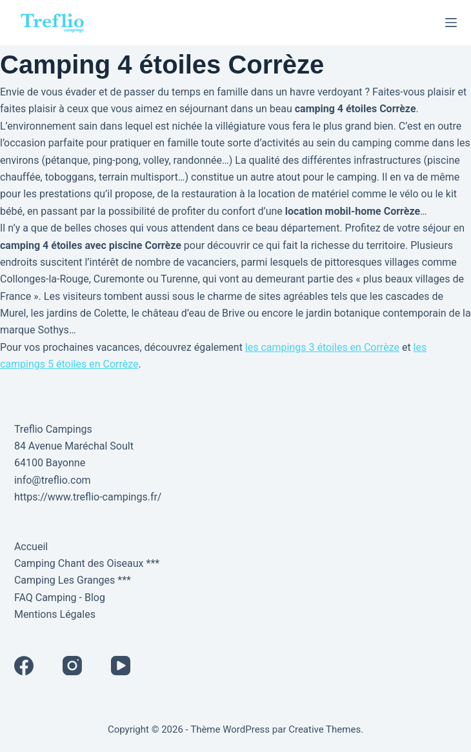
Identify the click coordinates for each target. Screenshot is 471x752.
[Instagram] (72, 665)
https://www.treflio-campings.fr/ (88, 497)
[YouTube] (120, 665)
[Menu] (451, 22)
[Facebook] (24, 665)
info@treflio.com (52, 480)
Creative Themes (324, 729)
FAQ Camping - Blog (59, 597)
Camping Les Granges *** (72, 580)
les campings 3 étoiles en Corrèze (322, 347)
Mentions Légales (54, 614)
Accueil (31, 546)
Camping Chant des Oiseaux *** (86, 563)
